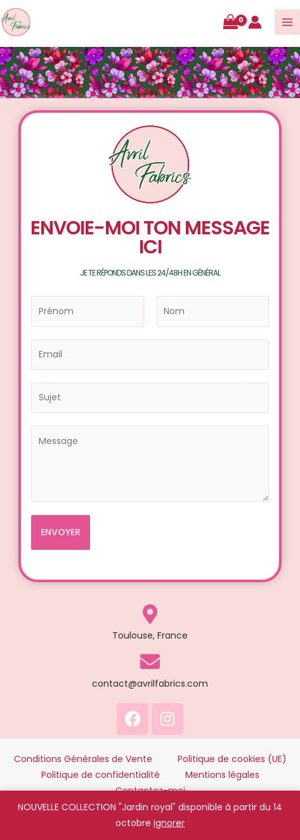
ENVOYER (61, 532)
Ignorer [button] (169, 823)
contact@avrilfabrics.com (150, 683)
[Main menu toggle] (287, 22)
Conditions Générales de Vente (83, 759)
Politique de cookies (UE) (232, 759)
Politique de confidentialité (100, 774)
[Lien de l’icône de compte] (255, 22)
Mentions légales (222, 774)
